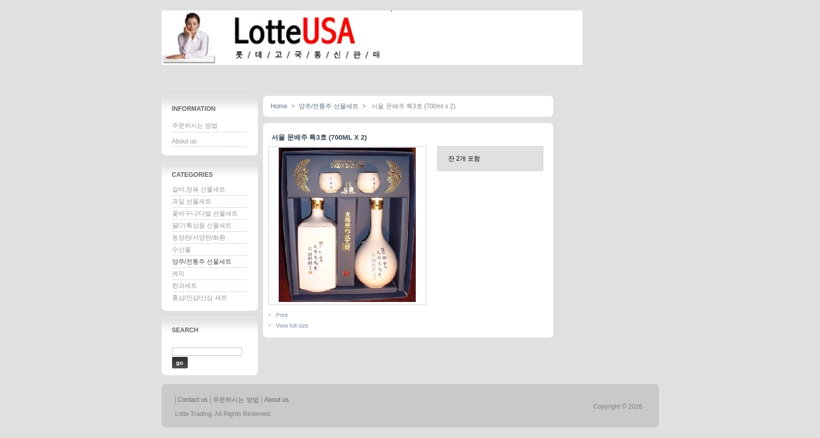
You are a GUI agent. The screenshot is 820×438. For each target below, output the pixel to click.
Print (282, 315)
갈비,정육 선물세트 (199, 189)
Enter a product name (202, 342)
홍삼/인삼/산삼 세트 (199, 297)
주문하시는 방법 (195, 125)
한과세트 (184, 285)
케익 (178, 273)
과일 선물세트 (191, 201)
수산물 (181, 249)
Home (279, 106)
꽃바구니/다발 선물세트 (205, 213)
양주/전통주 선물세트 (202, 261)
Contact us (193, 399)
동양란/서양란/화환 (199, 237)
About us (184, 141)
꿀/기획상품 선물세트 (202, 225)
